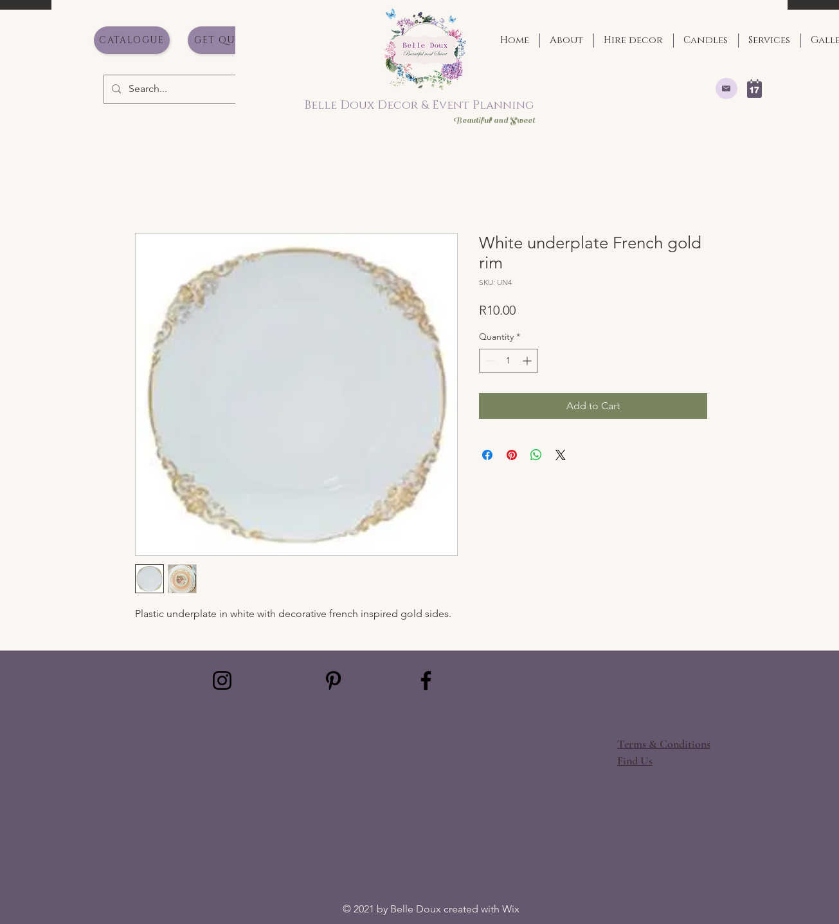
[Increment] (528, 360)
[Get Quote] (226, 40)
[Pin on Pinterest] (511, 455)
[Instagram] (222, 680)
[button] (635, 760)
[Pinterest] (333, 680)
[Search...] (171, 89)
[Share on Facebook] (487, 455)
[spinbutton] (508, 360)
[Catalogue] (132, 40)
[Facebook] (425, 680)
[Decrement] (489, 360)
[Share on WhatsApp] (536, 455)
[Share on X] (560, 455)
